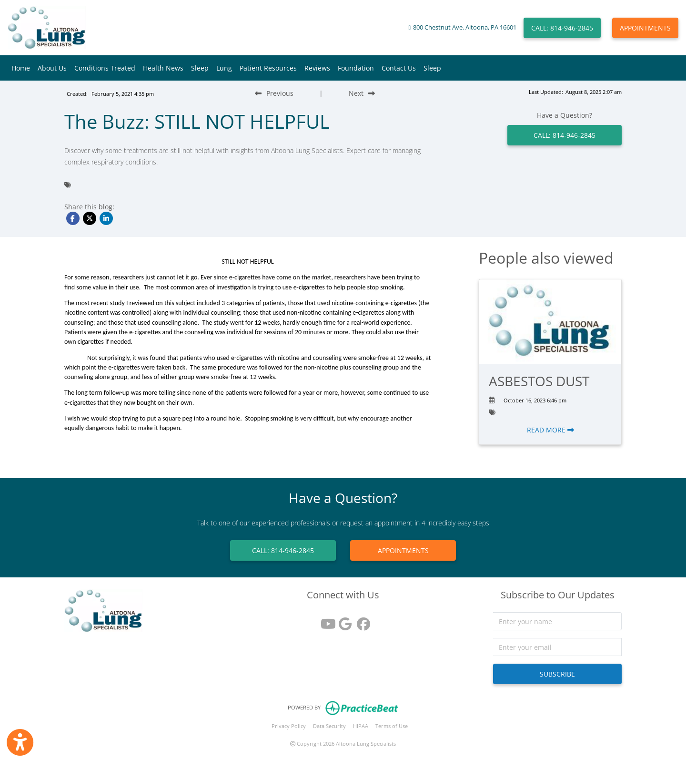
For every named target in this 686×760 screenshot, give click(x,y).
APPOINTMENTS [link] (403, 550)
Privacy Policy (289, 725)
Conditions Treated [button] (104, 67)
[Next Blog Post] (362, 93)
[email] (557, 647)
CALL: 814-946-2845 (562, 27)
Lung (224, 67)
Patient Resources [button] (268, 67)
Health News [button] (163, 67)
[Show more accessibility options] (20, 742)
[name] (557, 621)
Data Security (329, 725)
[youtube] (325, 620)
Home (20, 67)
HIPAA (360, 725)
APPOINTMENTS (645, 27)
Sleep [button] (200, 67)
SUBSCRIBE (557, 673)
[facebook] (361, 620)
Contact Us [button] (399, 67)
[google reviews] (343, 620)
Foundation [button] (356, 67)
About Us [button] (52, 67)
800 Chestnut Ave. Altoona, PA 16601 (464, 27)
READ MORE (550, 429)
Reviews (317, 67)
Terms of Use (391, 725)
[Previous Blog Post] (274, 93)
